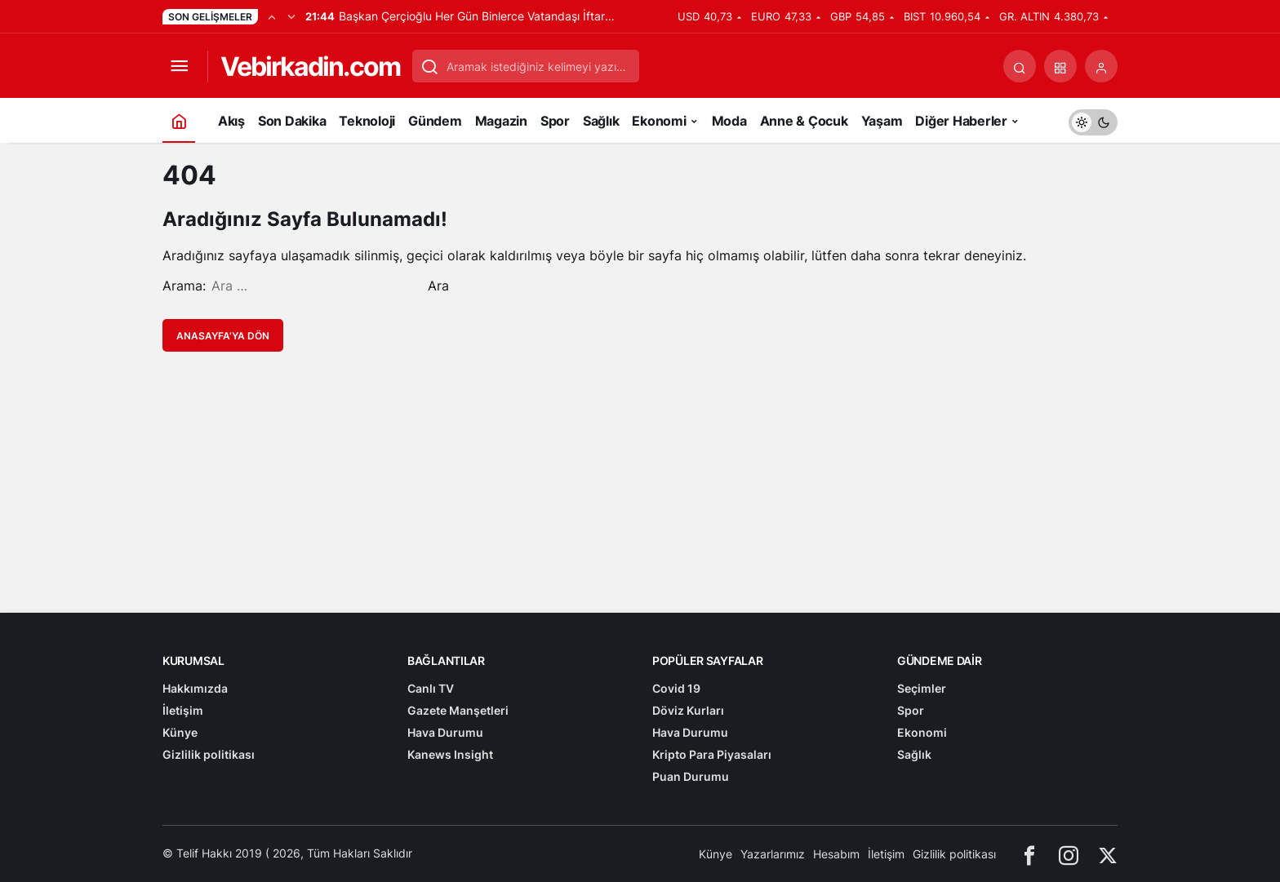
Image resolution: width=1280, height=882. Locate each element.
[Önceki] (272, 16)
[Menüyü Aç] (178, 66)
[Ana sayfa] (179, 120)
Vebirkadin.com (310, 66)
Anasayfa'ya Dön (222, 336)
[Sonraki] (291, 16)
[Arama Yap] (1019, 66)
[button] (1060, 66)
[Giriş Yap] (1101, 66)
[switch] (1093, 120)
